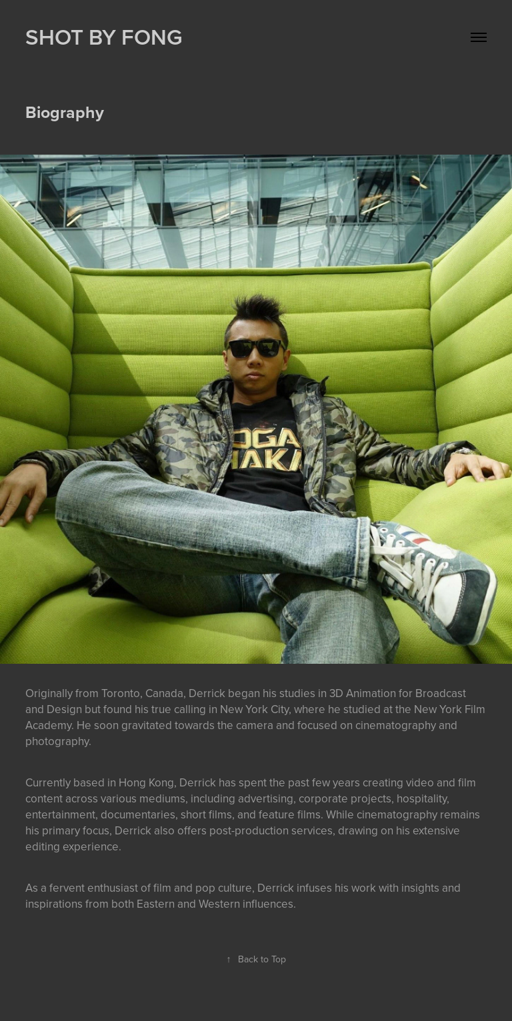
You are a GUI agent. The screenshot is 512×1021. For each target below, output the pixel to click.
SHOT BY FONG (104, 37)
